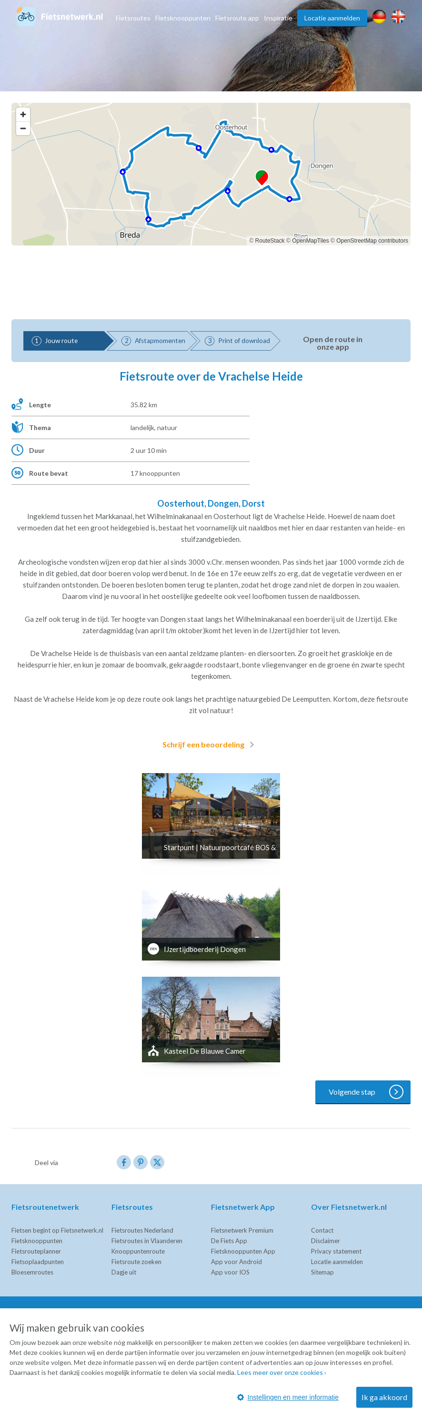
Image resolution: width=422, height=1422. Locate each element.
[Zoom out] (23, 128)
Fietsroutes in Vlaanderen (146, 1241)
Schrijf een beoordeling (210, 744)
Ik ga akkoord (384, 1397)
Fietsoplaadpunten (37, 1261)
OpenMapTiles (310, 240)
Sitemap (322, 1272)
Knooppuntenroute (138, 1251)
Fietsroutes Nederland (142, 1230)
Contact (322, 1230)
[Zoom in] (23, 114)
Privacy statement (336, 1251)
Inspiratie (278, 18)
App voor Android (236, 1261)
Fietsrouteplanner (36, 1251)
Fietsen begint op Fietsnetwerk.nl (57, 1230)
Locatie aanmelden (332, 18)
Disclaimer (325, 1241)
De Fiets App (229, 1241)
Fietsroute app (237, 18)
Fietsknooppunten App (243, 1251)
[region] (211, 174)
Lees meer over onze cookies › (281, 1372)
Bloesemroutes (32, 1272)
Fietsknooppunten (183, 18)
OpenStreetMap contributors (372, 240)
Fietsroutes (133, 18)
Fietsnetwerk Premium (242, 1230)
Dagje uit (123, 1272)
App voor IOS (230, 1272)
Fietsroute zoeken (136, 1261)
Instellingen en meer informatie (288, 1397)
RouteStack (270, 240)
